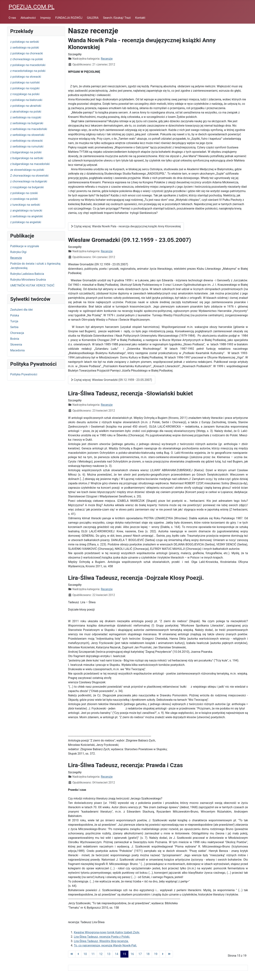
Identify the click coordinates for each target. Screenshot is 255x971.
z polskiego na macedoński (27, 65)
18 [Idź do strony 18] (148, 954)
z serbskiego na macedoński (28, 129)
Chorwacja (17, 333)
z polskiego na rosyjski (25, 88)
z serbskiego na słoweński (27, 135)
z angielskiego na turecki (26, 210)
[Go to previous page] (78, 954)
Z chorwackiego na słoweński (29, 175)
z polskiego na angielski (25, 222)
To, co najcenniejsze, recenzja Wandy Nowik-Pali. (105, 945)
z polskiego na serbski (24, 41)
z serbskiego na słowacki (26, 140)
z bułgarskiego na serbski (26, 158)
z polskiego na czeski (24, 193)
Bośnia (14, 338)
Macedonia (17, 350)
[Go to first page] (71, 954)
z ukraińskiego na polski (25, 111)
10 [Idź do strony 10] (85, 954)
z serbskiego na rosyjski (25, 117)
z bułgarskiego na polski (26, 152)
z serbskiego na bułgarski (26, 123)
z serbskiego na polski (24, 47)
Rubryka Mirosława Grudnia (28, 279)
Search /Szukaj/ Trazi (117, 17)
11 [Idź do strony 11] (93, 954)
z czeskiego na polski (24, 199)
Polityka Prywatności (23, 374)
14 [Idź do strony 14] (116, 954)
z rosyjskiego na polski (25, 94)
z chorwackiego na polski (26, 59)
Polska (14, 315)
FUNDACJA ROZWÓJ (68, 17)
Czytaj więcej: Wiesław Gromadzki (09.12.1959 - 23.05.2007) (111, 380)
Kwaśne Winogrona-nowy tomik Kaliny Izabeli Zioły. (107, 932)
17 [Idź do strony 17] (140, 954)
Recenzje (16, 258)
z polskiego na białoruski (26, 100)
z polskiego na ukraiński (25, 105)
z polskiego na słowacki (25, 76)
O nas (12, 17)
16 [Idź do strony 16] (132, 954)
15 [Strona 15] (124, 954)
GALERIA (92, 17)
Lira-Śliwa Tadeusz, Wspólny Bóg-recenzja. (101, 941)
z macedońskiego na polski (27, 71)
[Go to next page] (163, 954)
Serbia (14, 327)
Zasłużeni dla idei (21, 309)
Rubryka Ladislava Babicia (27, 274)
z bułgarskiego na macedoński (30, 164)
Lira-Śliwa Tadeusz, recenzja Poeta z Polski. (102, 936)
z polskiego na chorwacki (26, 53)
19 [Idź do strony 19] (155, 954)
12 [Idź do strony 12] (101, 954)
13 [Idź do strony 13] (108, 954)
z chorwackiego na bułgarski (28, 181)
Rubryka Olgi (18, 252)
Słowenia (16, 344)
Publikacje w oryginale (24, 246)
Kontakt (140, 17)
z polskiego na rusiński (25, 82)
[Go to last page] (169, 954)
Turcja (14, 321)
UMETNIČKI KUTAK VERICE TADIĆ (32, 285)
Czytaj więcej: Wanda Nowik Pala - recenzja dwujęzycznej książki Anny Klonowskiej (126, 226)
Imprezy (45, 17)
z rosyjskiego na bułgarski (27, 187)
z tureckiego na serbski (25, 204)
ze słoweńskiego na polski (27, 170)
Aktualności (28, 17)
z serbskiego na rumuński (26, 146)
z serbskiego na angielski (26, 216)
